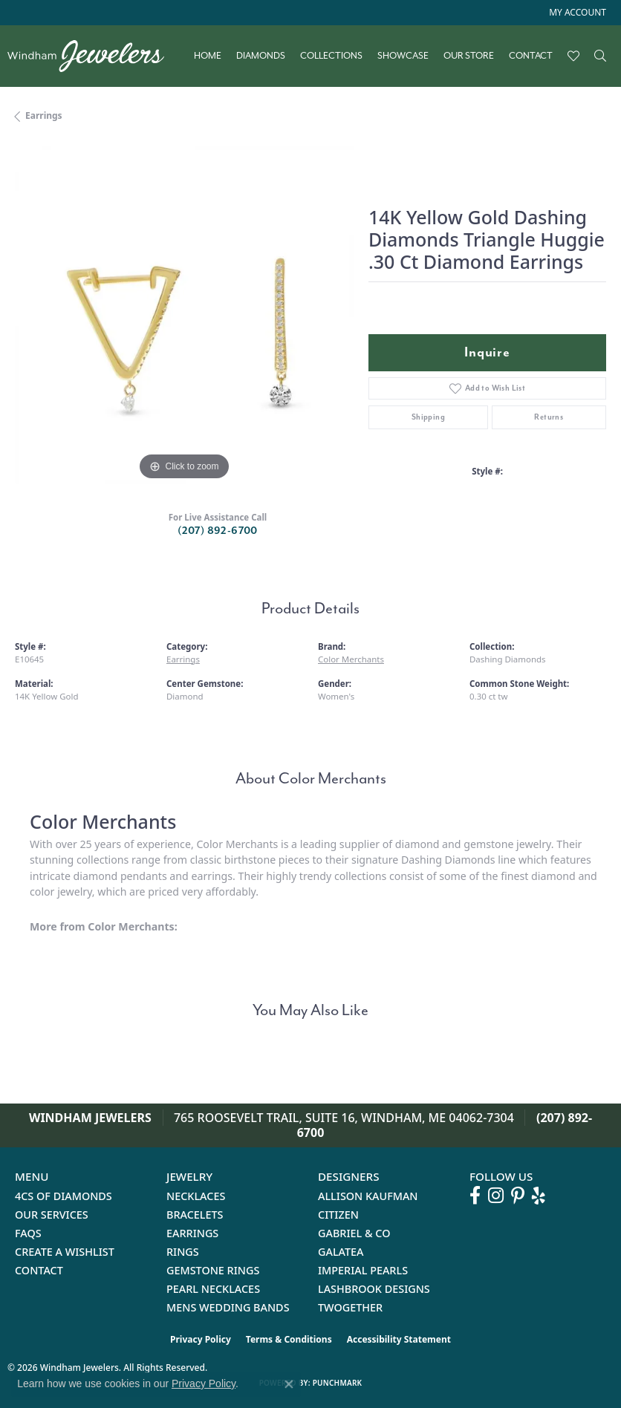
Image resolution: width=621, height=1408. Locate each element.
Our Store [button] (468, 55)
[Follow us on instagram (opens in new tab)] (496, 1196)
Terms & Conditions (289, 1339)
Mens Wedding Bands (228, 1307)
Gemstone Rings (212, 1270)
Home (207, 55)
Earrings (43, 115)
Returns (548, 417)
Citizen (338, 1214)
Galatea (341, 1252)
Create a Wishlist (64, 1252)
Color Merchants (351, 659)
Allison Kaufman (368, 1196)
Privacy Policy (200, 1339)
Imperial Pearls (363, 1270)
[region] (184, 315)
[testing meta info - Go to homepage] (93, 56)
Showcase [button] (403, 55)
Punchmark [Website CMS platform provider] (337, 1383)
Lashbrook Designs (374, 1289)
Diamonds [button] (260, 55)
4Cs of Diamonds (63, 1196)
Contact (531, 55)
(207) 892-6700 (218, 530)
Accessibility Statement (399, 1339)
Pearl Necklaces (213, 1289)
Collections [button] (331, 55)
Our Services (51, 1214)
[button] (576, 12)
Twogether (350, 1307)
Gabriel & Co (354, 1233)
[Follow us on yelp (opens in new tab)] (538, 1196)
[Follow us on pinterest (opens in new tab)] (517, 1196)
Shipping (428, 417)
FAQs (28, 1233)
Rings (182, 1252)
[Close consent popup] (289, 1384)
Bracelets (195, 1214)
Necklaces (195, 1196)
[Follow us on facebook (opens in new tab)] (475, 1196)
